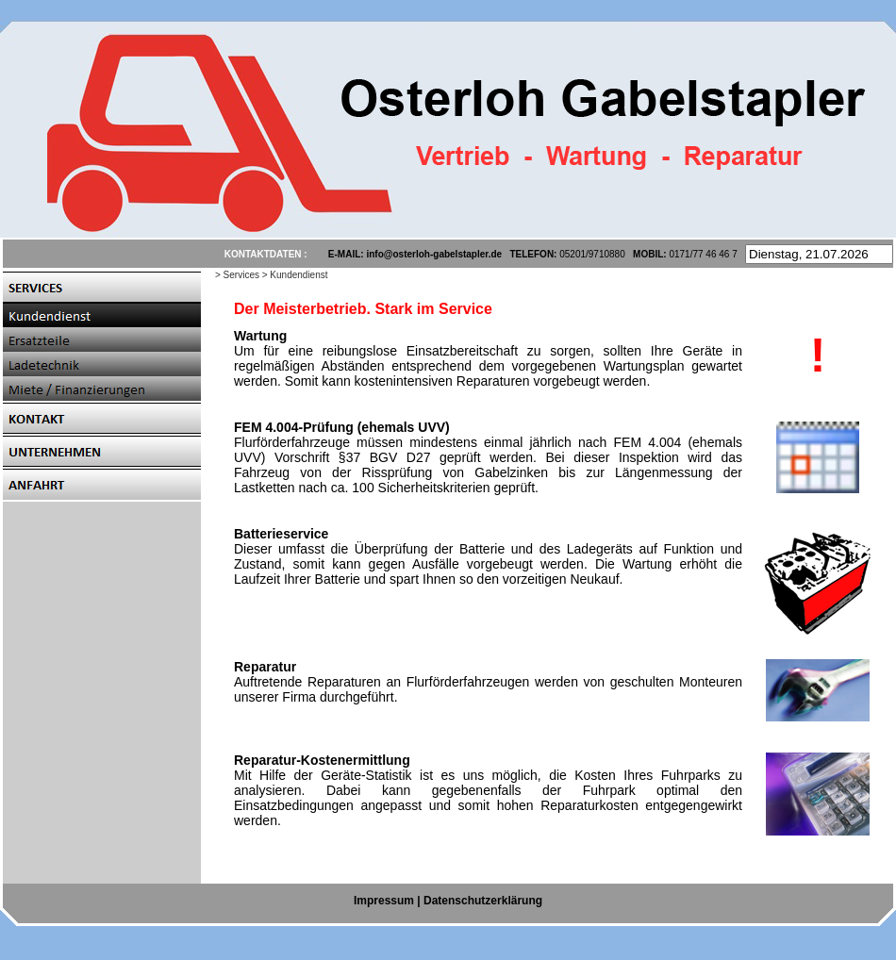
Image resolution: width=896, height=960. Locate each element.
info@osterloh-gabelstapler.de (434, 254)
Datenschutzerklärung (482, 900)
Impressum (384, 900)
